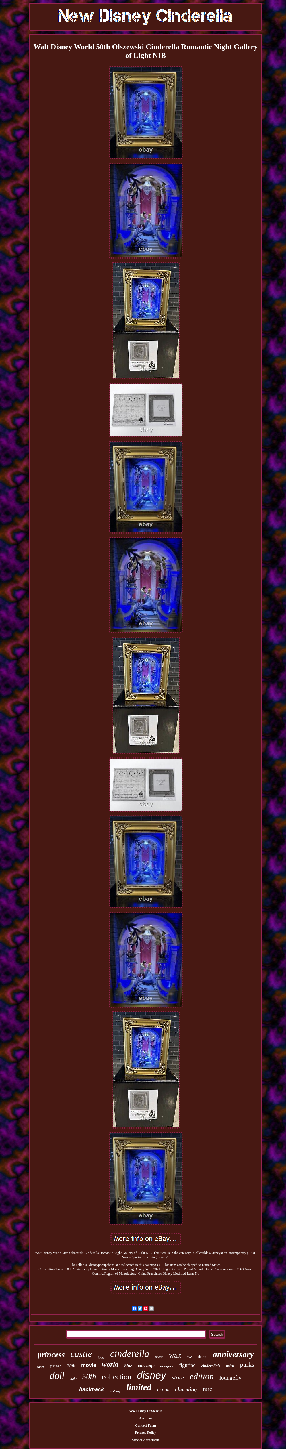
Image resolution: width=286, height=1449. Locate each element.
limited (138, 1387)
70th (71, 1365)
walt (175, 1355)
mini (230, 1366)
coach (41, 1366)
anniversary (233, 1354)
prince (55, 1366)
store (178, 1377)
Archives (145, 1418)
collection (116, 1376)
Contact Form (145, 1425)
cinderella (129, 1353)
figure (101, 1357)
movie (88, 1365)
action (163, 1389)
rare (207, 1388)
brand (159, 1357)
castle (81, 1354)
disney (151, 1375)
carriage (146, 1365)
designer (167, 1366)
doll (57, 1375)
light (73, 1379)
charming (186, 1389)
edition (202, 1376)
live (189, 1357)
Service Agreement (145, 1440)
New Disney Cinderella (145, 1411)
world (110, 1364)
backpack (91, 1389)
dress (202, 1356)
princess (51, 1354)
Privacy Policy (145, 1433)
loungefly (230, 1377)
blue (128, 1366)
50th (89, 1376)
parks (247, 1364)
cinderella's (210, 1366)
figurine (187, 1365)
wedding (115, 1391)
